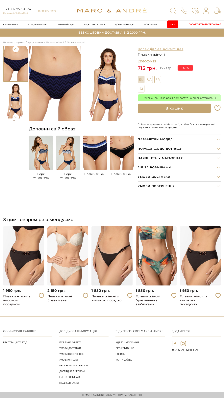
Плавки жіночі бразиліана (59, 298)
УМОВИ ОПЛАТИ (68, 359)
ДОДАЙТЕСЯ (181, 331)
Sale (172, 24)
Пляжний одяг (65, 24)
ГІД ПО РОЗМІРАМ (69, 377)
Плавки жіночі (94, 174)
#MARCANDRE (185, 350)
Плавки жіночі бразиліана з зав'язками (148, 300)
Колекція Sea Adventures (160, 49)
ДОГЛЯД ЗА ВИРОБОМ (72, 371)
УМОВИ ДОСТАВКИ (70, 348)
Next (15, 117)
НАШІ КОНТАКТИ (69, 382)
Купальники (10, 24)
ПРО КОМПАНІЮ (124, 348)
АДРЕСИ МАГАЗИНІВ (127, 342)
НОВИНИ (120, 354)
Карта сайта (123, 359)
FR (158, 79)
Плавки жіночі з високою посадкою (17, 300)
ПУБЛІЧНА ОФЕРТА (70, 342)
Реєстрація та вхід (15, 342)
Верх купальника (41, 175)
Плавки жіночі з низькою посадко (106, 298)
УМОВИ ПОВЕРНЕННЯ (71, 354)
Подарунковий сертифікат (204, 24)
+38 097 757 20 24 (17, 9)
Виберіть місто (47, 10)
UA (149, 79)
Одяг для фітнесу (94, 24)
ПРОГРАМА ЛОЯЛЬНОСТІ (73, 365)
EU (141, 79)
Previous (15, 49)
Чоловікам (150, 24)
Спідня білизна (37, 24)
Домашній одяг (124, 24)
